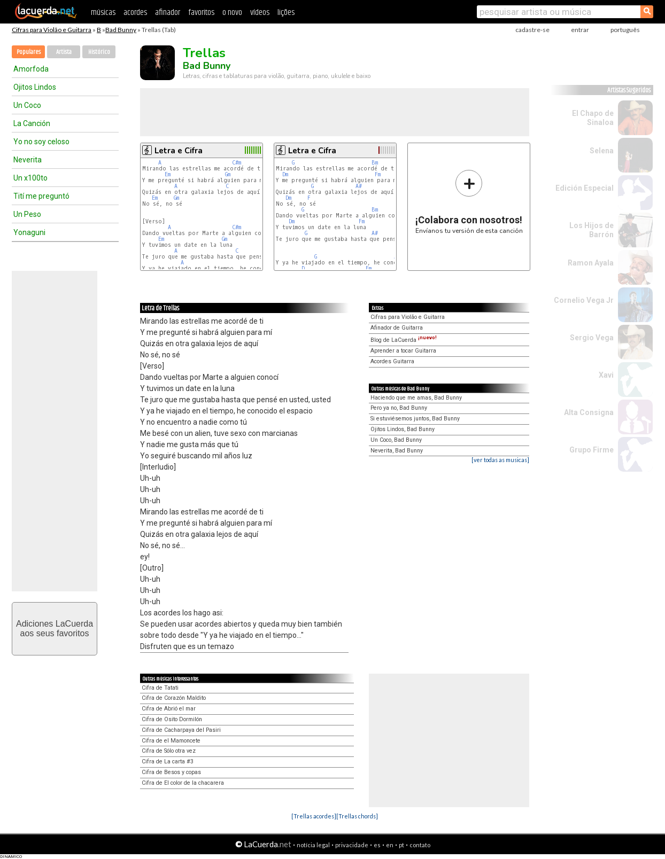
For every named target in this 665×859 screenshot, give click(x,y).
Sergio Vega (592, 337)
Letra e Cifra (178, 150)
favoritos (201, 12)
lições (286, 12)
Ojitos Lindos (34, 87)
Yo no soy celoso (41, 141)
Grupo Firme (591, 450)
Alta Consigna (589, 412)
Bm (375, 162)
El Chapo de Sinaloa (593, 118)
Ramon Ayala (591, 263)
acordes (135, 12)
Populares (29, 52)
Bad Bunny (120, 30)
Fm (378, 174)
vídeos (259, 12)
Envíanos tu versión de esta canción (469, 201)
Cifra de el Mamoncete (171, 740)
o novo (232, 12)
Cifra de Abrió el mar (169, 708)
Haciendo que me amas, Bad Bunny (416, 397)
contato (419, 844)
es (377, 844)
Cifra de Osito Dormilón (172, 719)
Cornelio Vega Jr (584, 300)
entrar (580, 30)
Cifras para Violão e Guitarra (51, 30)
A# (358, 186)
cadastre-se (532, 30)
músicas (103, 12)
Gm (227, 174)
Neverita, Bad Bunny (396, 450)
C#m (236, 162)
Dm (285, 174)
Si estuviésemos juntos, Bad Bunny (415, 418)
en (389, 844)
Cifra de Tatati (160, 687)
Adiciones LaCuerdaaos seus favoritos (54, 628)
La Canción (31, 123)
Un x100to (30, 178)
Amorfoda (31, 69)
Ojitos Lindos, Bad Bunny (402, 429)
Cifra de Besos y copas (171, 772)
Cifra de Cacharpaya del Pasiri (181, 730)
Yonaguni (29, 232)
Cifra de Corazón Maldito (174, 697)
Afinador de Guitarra (396, 327)
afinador (167, 12)
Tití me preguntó (41, 196)
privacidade (351, 844)
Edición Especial (584, 188)
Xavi (606, 375)
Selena (602, 150)
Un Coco (27, 105)
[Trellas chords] (357, 816)
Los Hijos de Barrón (591, 230)
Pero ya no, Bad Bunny (398, 407)
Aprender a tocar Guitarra (403, 350)
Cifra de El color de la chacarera (183, 782)
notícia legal (313, 844)
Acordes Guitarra (392, 361)
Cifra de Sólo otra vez (169, 750)
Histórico (99, 52)
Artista (64, 52)
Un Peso (27, 214)
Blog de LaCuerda (403, 340)
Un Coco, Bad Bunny (396, 439)
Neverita (27, 159)
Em (168, 174)
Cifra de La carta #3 (168, 761)
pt (401, 844)
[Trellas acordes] (313, 816)
